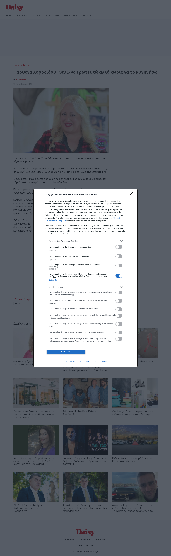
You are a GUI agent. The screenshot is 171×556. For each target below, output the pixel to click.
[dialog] (85, 278)
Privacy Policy (101, 361)
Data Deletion (70, 361)
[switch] (118, 247)
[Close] (132, 194)
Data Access (85, 361)
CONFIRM (66, 352)
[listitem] (85, 241)
